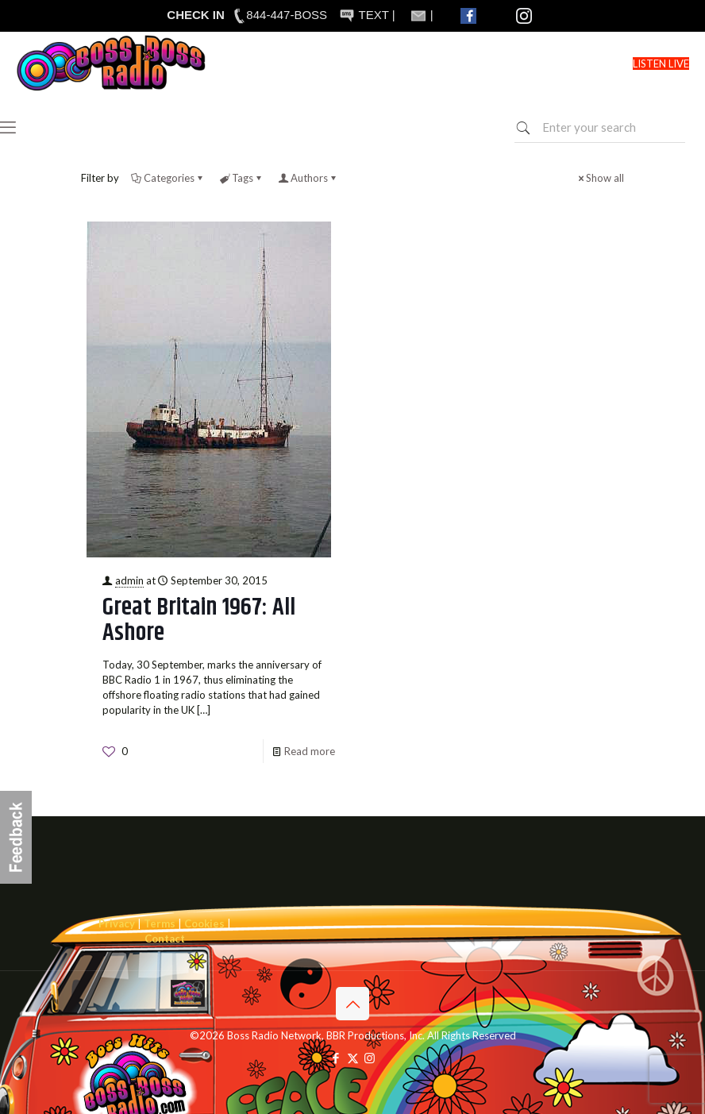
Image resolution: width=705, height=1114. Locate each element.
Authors (308, 178)
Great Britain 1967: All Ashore (198, 620)
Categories (168, 178)
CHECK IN (196, 14)
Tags (241, 178)
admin (129, 580)
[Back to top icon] (352, 1003)
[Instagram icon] (370, 1057)
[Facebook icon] (336, 1057)
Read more (309, 751)
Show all (600, 178)
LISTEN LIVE (661, 63)
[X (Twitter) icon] (353, 1057)
